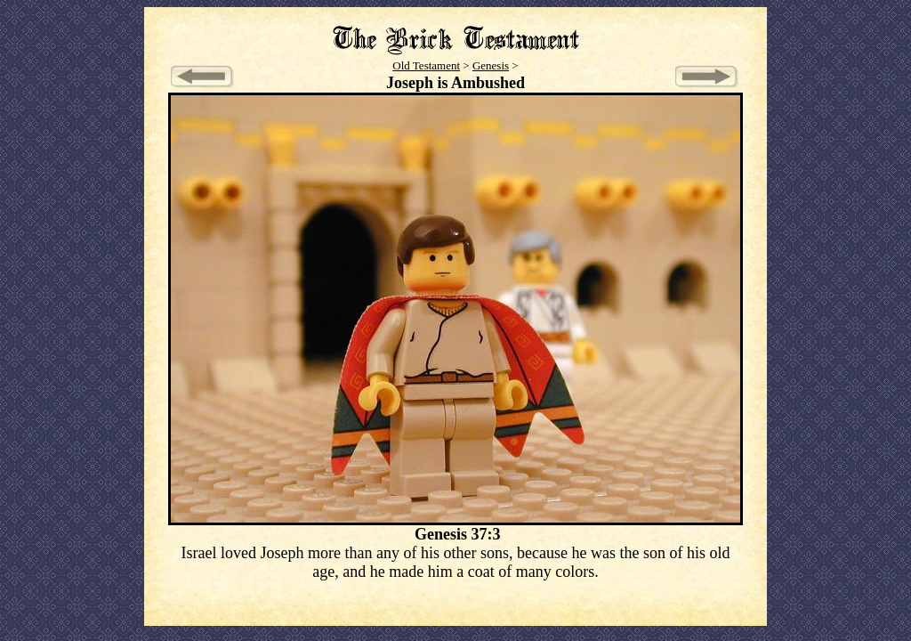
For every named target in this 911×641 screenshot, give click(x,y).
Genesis (490, 65)
